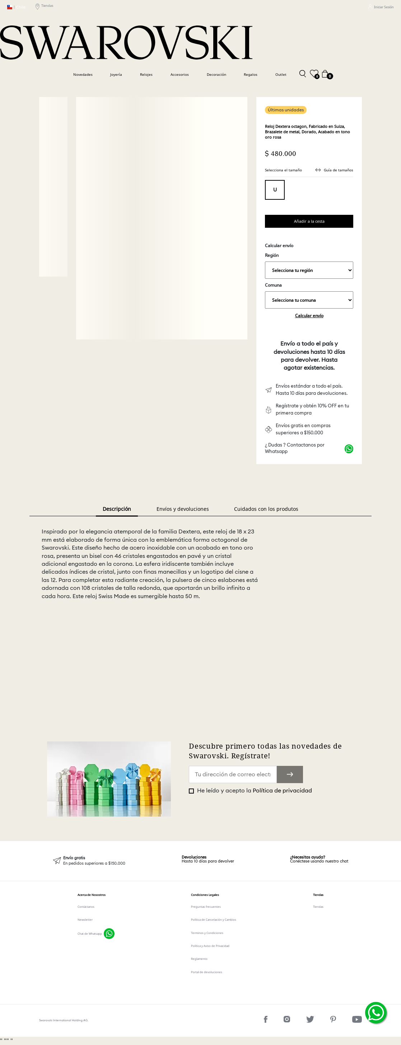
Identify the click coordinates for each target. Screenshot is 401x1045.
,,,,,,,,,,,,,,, (309, 270)
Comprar (309, 221)
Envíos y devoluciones (183, 508)
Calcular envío (309, 316)
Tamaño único (275, 190)
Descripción (117, 508)
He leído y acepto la (254, 791)
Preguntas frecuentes (206, 906)
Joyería (116, 74)
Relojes (146, 74)
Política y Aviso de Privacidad (210, 946)
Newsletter (85, 919)
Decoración (216, 74)
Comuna (309, 295)
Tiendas (44, 7)
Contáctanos (86, 906)
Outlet (280, 74)
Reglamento (199, 959)
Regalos (250, 74)
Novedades (83, 74)
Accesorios (180, 74)
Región (309, 265)
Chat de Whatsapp (90, 933)
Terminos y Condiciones (207, 933)
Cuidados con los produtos (266, 508)
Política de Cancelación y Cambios (213, 919)
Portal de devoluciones (206, 972)
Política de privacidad (282, 791)
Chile (16, 7)
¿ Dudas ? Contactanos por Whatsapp (295, 448)
